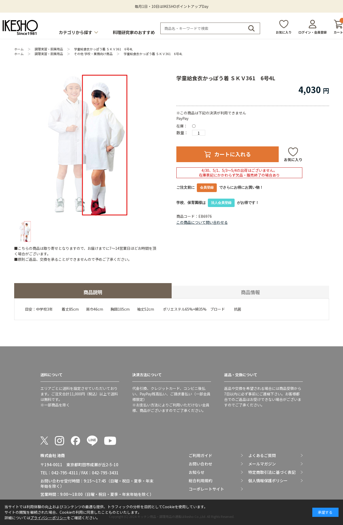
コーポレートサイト (206, 489)
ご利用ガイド (200, 455)
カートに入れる (232, 154)
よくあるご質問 (262, 455)
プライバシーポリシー (48, 517)
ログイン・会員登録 (312, 32)
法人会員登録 (221, 203)
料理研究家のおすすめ (134, 32)
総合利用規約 (200, 480)
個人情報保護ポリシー (268, 480)
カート (338, 26)
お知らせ (196, 472)
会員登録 (207, 187)
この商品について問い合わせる (202, 222)
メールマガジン (262, 463)
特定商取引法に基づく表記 (271, 472)
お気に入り (284, 32)
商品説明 (92, 292)
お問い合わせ (200, 463)
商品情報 (250, 292)
